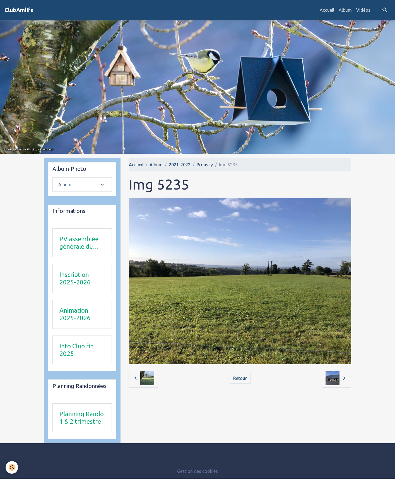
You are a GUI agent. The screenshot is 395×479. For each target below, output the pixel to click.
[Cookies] (12, 467)
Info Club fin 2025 (76, 350)
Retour (240, 378)
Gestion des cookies (197, 471)
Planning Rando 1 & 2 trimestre (81, 417)
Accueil (327, 10)
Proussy (205, 164)
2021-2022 (180, 164)
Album (345, 10)
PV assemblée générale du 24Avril (78, 242)
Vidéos (363, 10)
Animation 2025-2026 (75, 314)
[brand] (18, 10)
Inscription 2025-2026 (75, 278)
